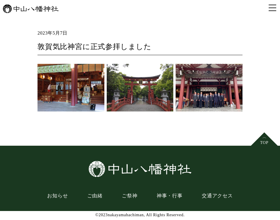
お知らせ (57, 196)
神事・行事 (170, 196)
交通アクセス (217, 196)
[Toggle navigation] (272, 7)
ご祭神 (129, 196)
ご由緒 (95, 196)
